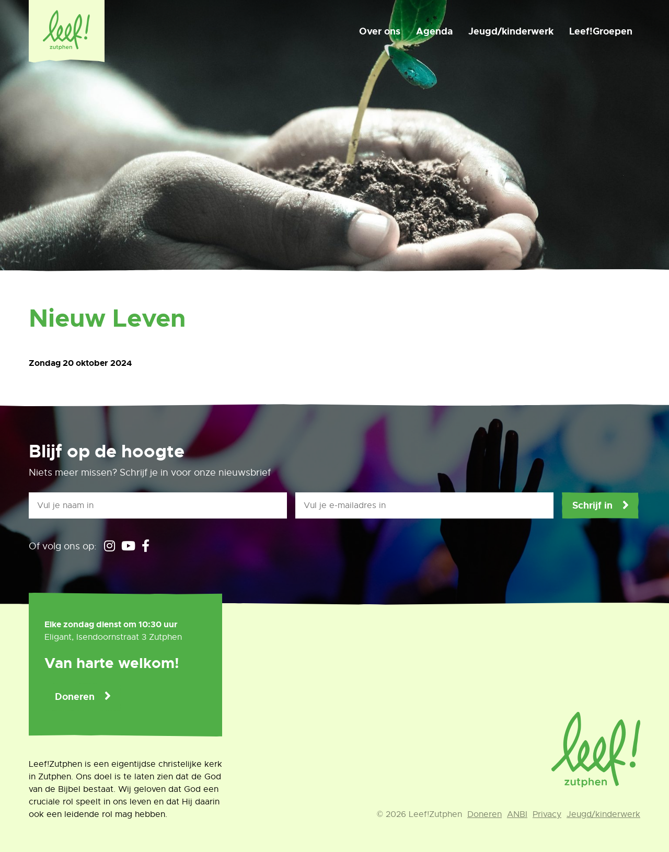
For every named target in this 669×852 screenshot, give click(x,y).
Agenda (434, 31)
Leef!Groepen (600, 31)
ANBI (517, 814)
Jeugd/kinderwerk (510, 31)
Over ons (379, 31)
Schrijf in (592, 505)
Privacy (547, 814)
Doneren (75, 696)
